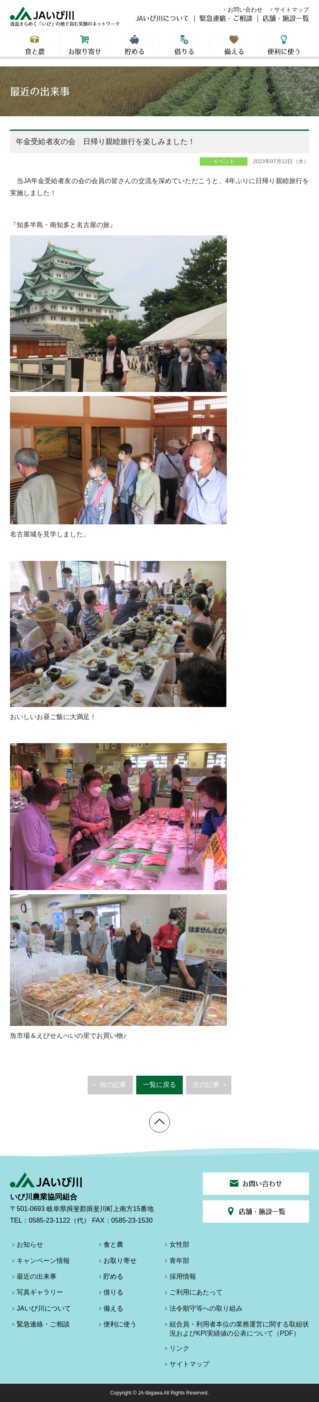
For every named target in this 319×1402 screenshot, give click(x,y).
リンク (176, 1350)
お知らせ (26, 1246)
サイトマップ (288, 9)
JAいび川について (162, 23)
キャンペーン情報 (40, 1262)
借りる (184, 50)
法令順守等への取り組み (203, 1310)
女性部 (176, 1246)
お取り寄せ (85, 50)
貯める (135, 50)
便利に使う (284, 50)
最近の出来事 (33, 1278)
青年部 (176, 1262)
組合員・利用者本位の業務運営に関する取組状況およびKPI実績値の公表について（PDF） (236, 1329)
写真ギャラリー (36, 1294)
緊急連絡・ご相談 (226, 23)
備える (234, 50)
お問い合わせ (242, 9)
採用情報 (179, 1278)
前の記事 (108, 1087)
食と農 (35, 50)
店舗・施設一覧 (286, 23)
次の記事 (210, 1087)
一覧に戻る (159, 1084)
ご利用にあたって (193, 1294)
